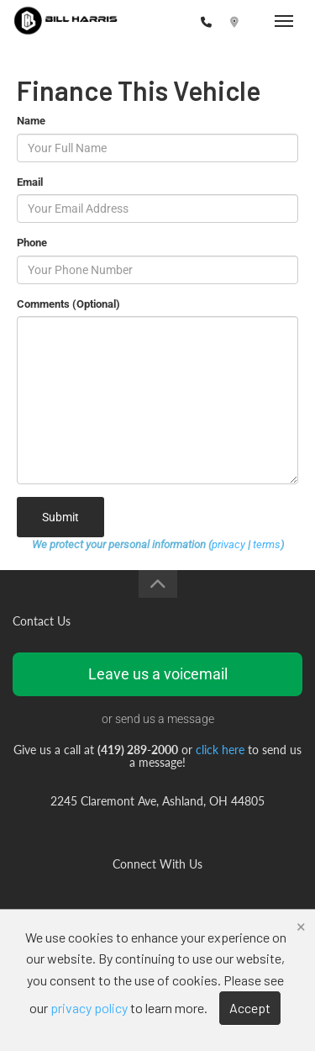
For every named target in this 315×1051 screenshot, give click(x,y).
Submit (60, 517)
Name (31, 120)
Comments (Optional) (68, 304)
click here (220, 749)
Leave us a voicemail (158, 674)
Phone (32, 242)
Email (30, 182)
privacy (228, 544)
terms (267, 544)
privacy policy (89, 1008)
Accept (249, 1008)
